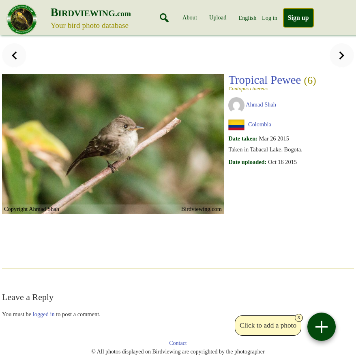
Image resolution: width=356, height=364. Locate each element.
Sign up (298, 17)
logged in (44, 314)
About (189, 17)
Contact (178, 343)
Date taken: (242, 138)
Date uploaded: (247, 162)
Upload (217, 17)
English (247, 18)
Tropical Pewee (272, 82)
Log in (269, 18)
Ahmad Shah (261, 104)
